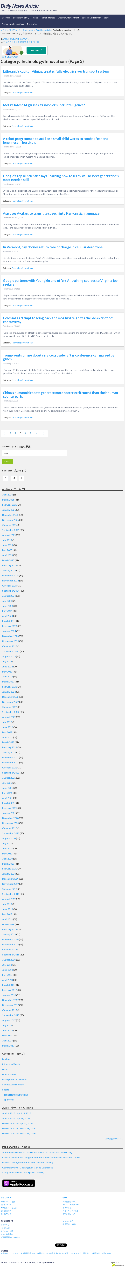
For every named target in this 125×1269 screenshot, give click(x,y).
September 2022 (10, 712)
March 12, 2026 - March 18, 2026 (18, 1133)
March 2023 (8, 681)
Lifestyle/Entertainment (68, 18)
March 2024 (8, 621)
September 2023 (10, 651)
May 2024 (7, 610)
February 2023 (9, 686)
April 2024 (7, 615)
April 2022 (7, 737)
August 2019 (9, 899)
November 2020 (10, 823)
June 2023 (7, 666)
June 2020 (7, 848)
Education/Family (21, 18)
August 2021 (9, 777)
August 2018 (9, 959)
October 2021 (9, 767)
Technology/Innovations (13, 24)
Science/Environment (91, 18)
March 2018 (8, 985)
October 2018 (9, 949)
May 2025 (7, 550)
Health (35, 18)
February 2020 (9, 868)
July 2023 (7, 661)
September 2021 (10, 772)
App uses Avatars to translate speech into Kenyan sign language (51, 213)
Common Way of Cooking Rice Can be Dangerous (27, 1167)
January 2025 (9, 570)
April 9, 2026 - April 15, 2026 (16, 1113)
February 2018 (9, 990)
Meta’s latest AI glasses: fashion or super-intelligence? (44, 105)
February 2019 (9, 929)
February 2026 (9, 504)
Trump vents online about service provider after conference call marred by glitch (58, 357)
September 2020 (10, 833)
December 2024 (10, 575)
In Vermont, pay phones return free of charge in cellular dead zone (53, 247)
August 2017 (9, 1020)
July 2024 (7, 600)
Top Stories (32, 24)
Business (6, 18)
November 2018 (10, 944)
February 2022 (9, 747)
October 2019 (9, 888)
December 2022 (10, 696)
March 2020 (8, 863)
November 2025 (10, 520)
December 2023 (10, 636)
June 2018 (7, 969)
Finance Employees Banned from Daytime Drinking (27, 1162)
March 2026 (8, 499)
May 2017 (7, 1035)
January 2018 (9, 995)
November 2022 (10, 701)
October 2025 (9, 525)
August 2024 (9, 595)
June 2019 (7, 909)
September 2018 (10, 954)
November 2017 (10, 1005)
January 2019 (9, 934)
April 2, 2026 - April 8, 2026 (16, 1118)
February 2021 (9, 808)
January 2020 (9, 873)
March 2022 (8, 742)
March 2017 (8, 1045)
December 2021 (10, 757)
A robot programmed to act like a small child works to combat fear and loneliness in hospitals (55, 140)
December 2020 (10, 818)
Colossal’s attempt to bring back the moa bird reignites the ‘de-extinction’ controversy (58, 320)
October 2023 (9, 646)
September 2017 (10, 1015)
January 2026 (9, 509)
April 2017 (7, 1040)
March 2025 (8, 560)
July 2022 (7, 722)
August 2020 (9, 838)
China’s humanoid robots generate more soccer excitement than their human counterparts (60, 394)
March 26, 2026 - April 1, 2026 (17, 1123)
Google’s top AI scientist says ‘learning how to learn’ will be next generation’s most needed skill (61, 178)
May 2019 (7, 914)
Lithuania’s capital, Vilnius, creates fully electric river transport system (56, 71)
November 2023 (10, 641)
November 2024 (10, 580)
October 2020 (9, 828)
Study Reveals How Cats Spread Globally (23, 1172)
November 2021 (10, 762)
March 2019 (8, 924)
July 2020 (7, 843)
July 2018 (7, 964)
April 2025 (7, 555)
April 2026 (7, 494)
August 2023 (9, 656)
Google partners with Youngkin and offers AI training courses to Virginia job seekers (60, 282)
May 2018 (7, 974)
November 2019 (10, 883)
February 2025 (9, 565)
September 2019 (10, 894)
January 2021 (9, 813)
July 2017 (7, 1025)
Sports (106, 18)
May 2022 (7, 732)
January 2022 (9, 752)
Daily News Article (19, 6)
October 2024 (9, 585)
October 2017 (9, 1010)
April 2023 (7, 676)
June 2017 (7, 1030)
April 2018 (7, 980)
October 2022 (9, 707)
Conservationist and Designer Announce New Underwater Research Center (41, 1157)
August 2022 (9, 717)
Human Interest (48, 18)
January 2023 (9, 691)
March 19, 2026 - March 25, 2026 (18, 1128)
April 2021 (7, 798)
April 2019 (7, 919)
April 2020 (7, 858)
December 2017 (10, 1000)
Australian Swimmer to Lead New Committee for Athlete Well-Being (37, 1152)
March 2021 (8, 802)
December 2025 (10, 514)
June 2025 (7, 545)
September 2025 (10, 530)
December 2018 (10, 939)
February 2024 (9, 626)
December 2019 (10, 878)
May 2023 (7, 671)
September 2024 (10, 590)
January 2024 (9, 631)
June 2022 (7, 727)
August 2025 (9, 535)
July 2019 (7, 904)
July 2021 (7, 782)
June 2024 (7, 606)
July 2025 (7, 540)
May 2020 (7, 853)
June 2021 (7, 787)
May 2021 (7, 793)
